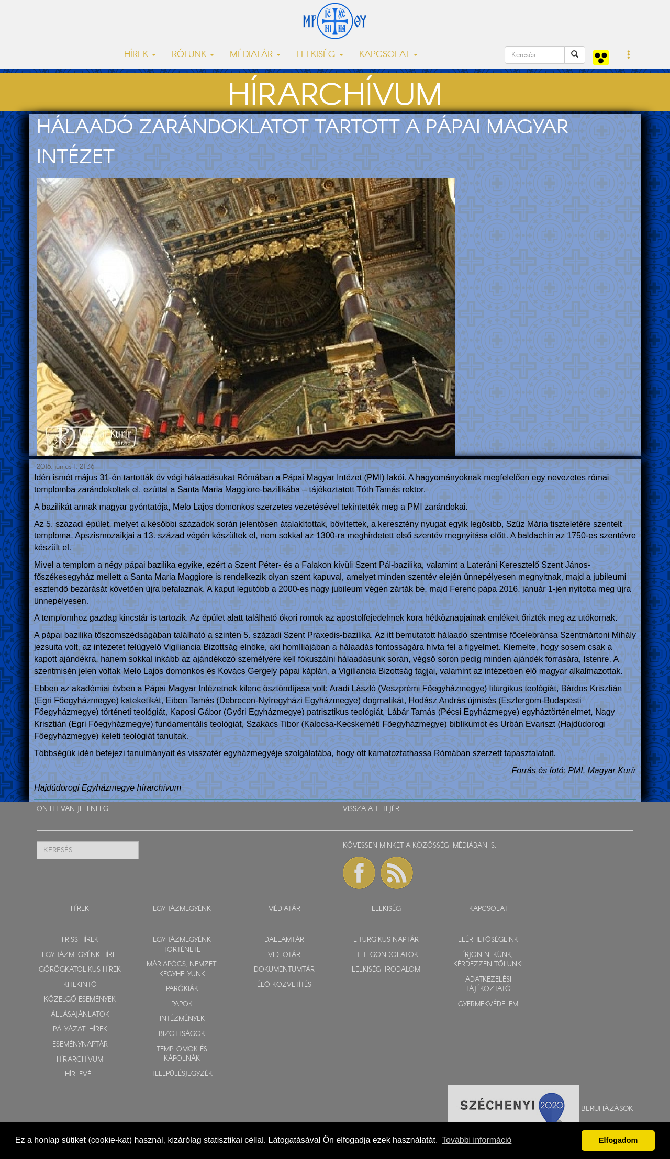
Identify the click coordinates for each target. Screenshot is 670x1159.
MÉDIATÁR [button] (255, 54)
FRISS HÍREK (80, 940)
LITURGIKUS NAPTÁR (386, 940)
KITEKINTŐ (80, 985)
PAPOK (182, 1004)
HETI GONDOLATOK (386, 955)
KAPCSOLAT (488, 909)
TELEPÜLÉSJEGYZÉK (182, 1074)
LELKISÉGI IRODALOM (386, 970)
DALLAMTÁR (284, 940)
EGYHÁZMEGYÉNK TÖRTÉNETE (182, 945)
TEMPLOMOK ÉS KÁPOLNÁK (182, 1054)
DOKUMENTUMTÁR (284, 970)
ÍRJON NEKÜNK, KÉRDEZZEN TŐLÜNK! (488, 960)
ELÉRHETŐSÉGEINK (488, 940)
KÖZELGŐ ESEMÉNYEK (80, 1000)
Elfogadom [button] (618, 1140)
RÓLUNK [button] (193, 54)
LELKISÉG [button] (319, 54)
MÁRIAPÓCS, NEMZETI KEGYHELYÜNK (182, 970)
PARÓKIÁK (182, 989)
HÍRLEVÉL (80, 1074)
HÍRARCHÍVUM (80, 1060)
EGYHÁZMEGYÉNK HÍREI (80, 955)
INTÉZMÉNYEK (182, 1019)
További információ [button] (476, 1139)
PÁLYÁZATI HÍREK (80, 1029)
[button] (629, 55)
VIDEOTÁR (284, 955)
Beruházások (607, 1108)
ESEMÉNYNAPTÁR (80, 1045)
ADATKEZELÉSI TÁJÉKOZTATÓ (488, 985)
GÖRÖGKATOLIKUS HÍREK (80, 970)
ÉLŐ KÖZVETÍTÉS (284, 985)
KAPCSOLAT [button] (388, 54)
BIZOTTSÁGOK (182, 1034)
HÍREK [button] (140, 54)
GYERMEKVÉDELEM (488, 1004)
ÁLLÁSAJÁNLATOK (80, 1015)
